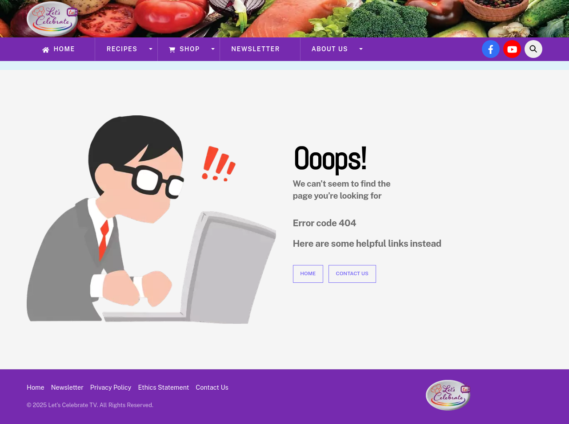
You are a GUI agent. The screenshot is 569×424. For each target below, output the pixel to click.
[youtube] (512, 48)
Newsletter (255, 49)
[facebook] (491, 48)
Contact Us (352, 273)
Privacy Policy (111, 387)
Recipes (122, 49)
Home (58, 49)
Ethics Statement (163, 387)
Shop (184, 49)
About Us (330, 49)
